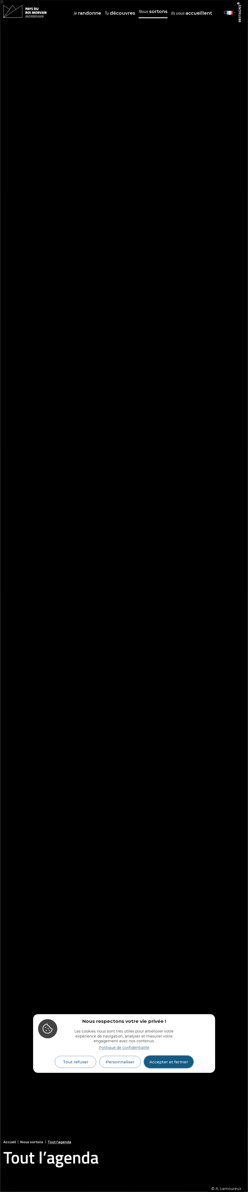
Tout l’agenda (59, 1142)
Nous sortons (31, 1142)
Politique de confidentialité (124, 1047)
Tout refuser (75, 1061)
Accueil (9, 1142)
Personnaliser (120, 1061)
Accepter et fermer (168, 1061)
